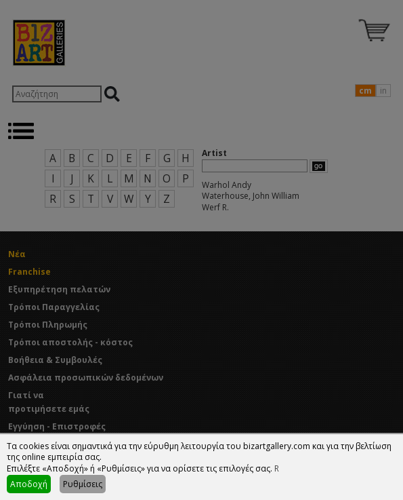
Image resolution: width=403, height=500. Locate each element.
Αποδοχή (28, 484)
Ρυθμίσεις (82, 484)
